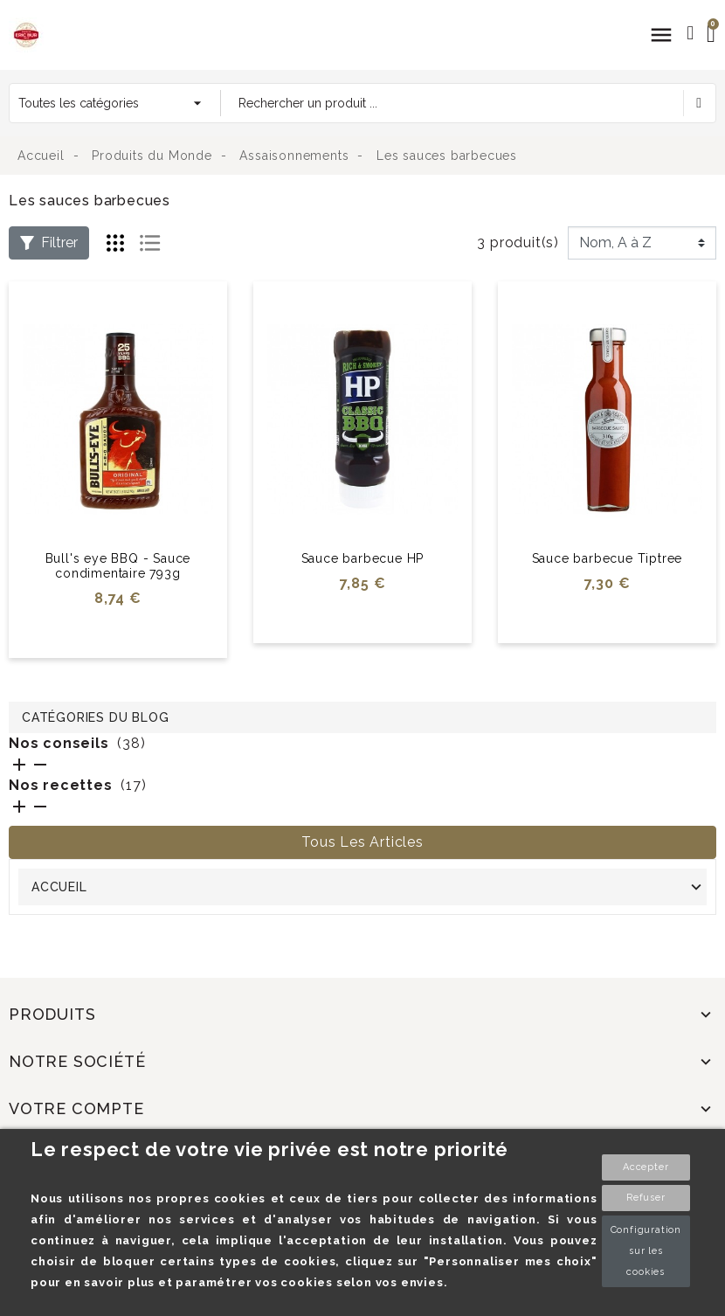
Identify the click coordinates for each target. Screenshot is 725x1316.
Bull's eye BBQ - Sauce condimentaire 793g (118, 565)
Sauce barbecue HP (363, 558)
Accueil (59, 887)
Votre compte (76, 1108)
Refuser (646, 1197)
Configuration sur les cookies (646, 1251)
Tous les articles (362, 842)
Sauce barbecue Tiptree (607, 558)
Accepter (645, 1167)
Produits (52, 1014)
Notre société (77, 1061)
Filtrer (49, 242)
